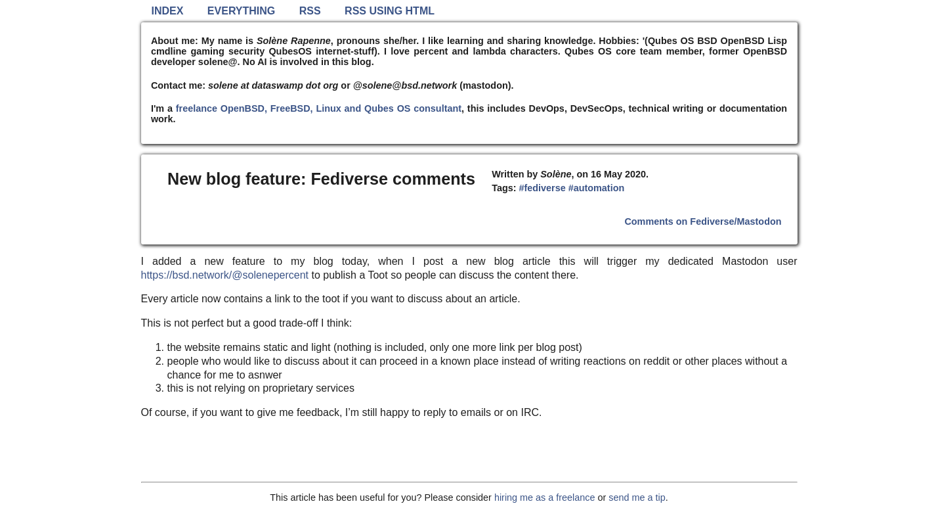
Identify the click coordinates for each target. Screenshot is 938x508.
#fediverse (542, 188)
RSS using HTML (390, 10)
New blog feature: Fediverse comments (321, 179)
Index (168, 10)
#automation (596, 188)
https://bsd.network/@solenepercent (225, 275)
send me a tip (636, 497)
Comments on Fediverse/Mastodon (702, 221)
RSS (310, 10)
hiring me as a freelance (544, 497)
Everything (241, 10)
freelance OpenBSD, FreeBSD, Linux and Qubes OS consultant (318, 108)
